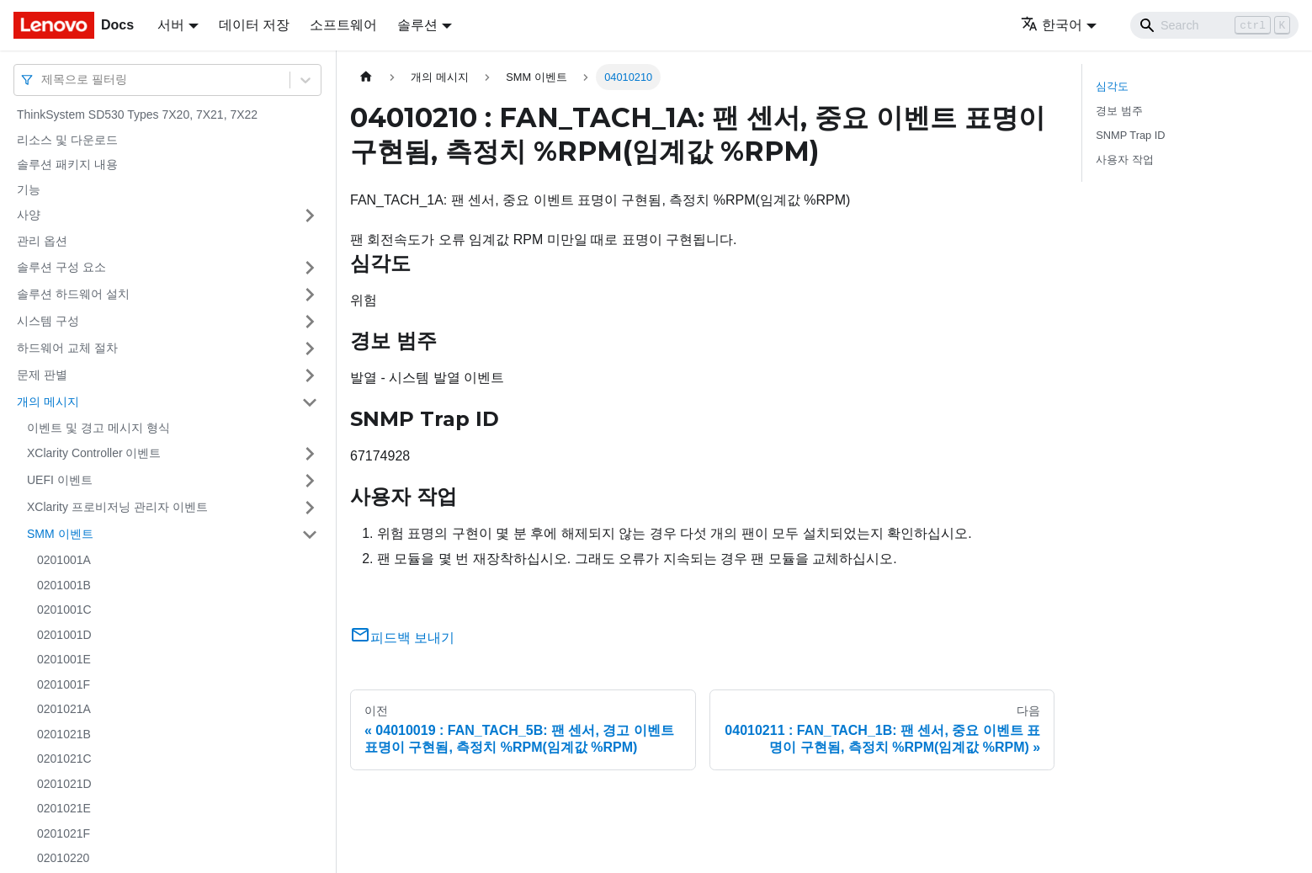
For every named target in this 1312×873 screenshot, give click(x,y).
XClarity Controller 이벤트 (94, 453)
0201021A (64, 709)
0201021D (64, 783)
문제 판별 (42, 374)
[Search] (1214, 25)
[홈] (366, 77)
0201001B (64, 585)
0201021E (64, 808)
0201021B (64, 734)
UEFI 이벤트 (60, 480)
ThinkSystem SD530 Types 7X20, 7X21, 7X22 (137, 114)
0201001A (64, 560)
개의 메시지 (48, 401)
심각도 (1112, 86)
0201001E (64, 659)
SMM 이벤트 (60, 533)
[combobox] (43, 79)
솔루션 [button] (417, 25)
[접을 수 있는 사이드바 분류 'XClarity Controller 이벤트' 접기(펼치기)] (309, 453)
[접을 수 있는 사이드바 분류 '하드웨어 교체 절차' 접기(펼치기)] (309, 348)
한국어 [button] (1051, 25)
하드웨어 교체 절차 (67, 347)
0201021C (64, 758)
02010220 (63, 858)
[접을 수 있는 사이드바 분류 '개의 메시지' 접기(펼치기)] (309, 402)
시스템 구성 (48, 320)
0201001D (64, 634)
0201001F (63, 684)
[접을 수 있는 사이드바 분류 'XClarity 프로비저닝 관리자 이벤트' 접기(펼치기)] (309, 507)
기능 (28, 189)
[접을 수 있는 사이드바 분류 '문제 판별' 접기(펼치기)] (309, 375)
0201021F (63, 833)
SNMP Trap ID (1130, 135)
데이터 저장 (254, 25)
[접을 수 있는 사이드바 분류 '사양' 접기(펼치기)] (309, 215)
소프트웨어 (343, 25)
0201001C (64, 609)
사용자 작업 (1125, 159)
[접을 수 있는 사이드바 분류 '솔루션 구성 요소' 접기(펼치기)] (309, 267)
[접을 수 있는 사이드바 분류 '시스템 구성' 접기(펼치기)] (309, 321)
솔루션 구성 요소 (61, 267)
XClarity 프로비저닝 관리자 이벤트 (117, 507)
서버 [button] (170, 25)
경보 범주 (1119, 110)
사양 (28, 214)
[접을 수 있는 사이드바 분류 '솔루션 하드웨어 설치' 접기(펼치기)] (309, 294)
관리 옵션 (42, 241)
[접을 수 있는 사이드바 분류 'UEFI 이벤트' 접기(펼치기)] (309, 480)
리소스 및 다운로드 (67, 139)
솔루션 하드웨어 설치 (73, 294)
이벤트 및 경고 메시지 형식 (98, 427)
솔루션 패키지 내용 (67, 164)
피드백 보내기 (402, 638)
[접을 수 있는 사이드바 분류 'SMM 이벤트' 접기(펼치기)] (309, 534)
